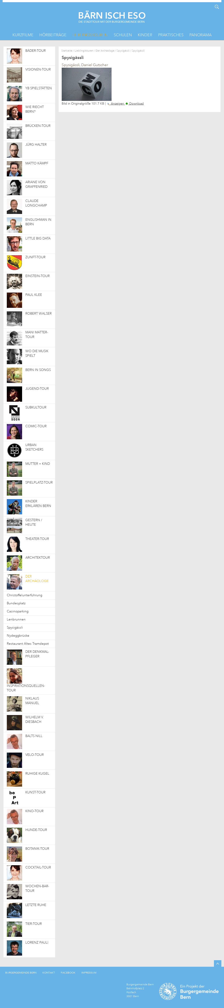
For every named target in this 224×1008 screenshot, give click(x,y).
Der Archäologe (105, 50)
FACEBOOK (68, 972)
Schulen (123, 35)
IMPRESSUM (88, 972)
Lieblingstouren (90, 35)
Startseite (66, 50)
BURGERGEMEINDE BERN (21, 972)
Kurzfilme (22, 35)
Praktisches (171, 35)
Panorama (200, 35)
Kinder (145, 35)
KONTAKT (48, 972)
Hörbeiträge (52, 35)
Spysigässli (123, 50)
